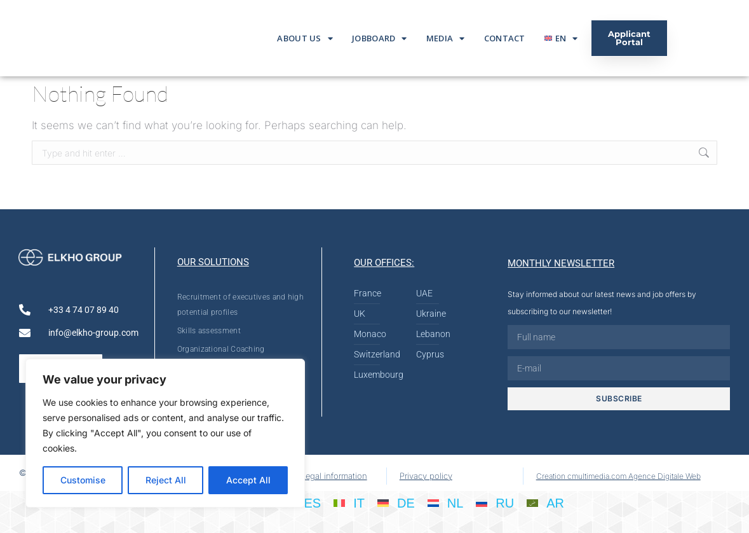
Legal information (334, 476)
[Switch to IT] (349, 502)
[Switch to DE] (396, 502)
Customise (82, 479)
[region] (165, 433)
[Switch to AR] (545, 502)
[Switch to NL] (445, 502)
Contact (504, 38)
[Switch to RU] (494, 502)
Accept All (248, 479)
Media (445, 38)
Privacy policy (426, 476)
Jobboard (379, 38)
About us (305, 38)
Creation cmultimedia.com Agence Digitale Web (618, 476)
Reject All (165, 479)
